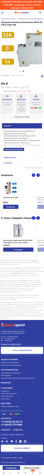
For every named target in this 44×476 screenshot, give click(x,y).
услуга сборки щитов (22, 350)
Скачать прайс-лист (11, 344)
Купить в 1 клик (31, 468)
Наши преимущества (9, 393)
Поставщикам (6, 375)
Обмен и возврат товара (10, 406)
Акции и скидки (9, 359)
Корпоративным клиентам (11, 373)
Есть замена (24, 91)
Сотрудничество (9, 370)
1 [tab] (20, 71)
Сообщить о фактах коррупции (12, 434)
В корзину (11, 468)
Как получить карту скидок (11, 365)
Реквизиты (5, 391)
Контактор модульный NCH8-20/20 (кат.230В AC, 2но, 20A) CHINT (17, 241)
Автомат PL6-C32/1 (10, 197)
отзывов (5, 75)
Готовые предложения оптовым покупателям (18, 378)
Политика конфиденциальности (13, 462)
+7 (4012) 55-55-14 (12, 422)
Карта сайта (5, 399)
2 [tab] (23, 71)
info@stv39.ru (18, 430)
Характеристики (10, 157)
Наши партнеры (7, 396)
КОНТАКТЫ (6, 418)
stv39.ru (35, 260)
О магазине (6, 388)
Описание (7, 126)
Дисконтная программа (10, 362)
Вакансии (6, 383)
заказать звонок (22, 448)
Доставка (6, 403)
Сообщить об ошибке (33, 168)
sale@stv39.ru (6, 430)
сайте (13, 299)
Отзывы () (8, 163)
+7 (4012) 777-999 (11, 424)
